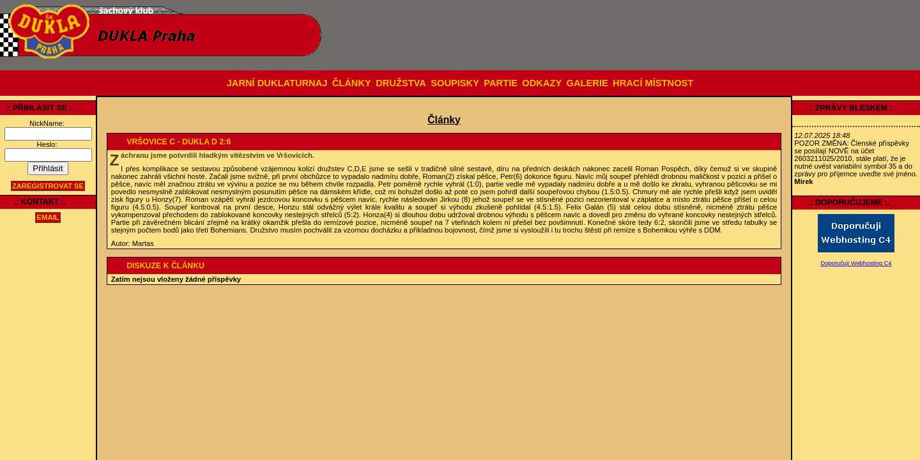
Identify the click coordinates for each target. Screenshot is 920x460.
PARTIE (501, 83)
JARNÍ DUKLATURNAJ (277, 83)
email (48, 218)
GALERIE (587, 83)
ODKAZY (542, 83)
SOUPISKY (455, 83)
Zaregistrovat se (48, 186)
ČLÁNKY (351, 83)
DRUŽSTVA (401, 83)
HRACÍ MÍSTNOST (653, 83)
